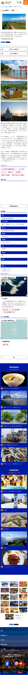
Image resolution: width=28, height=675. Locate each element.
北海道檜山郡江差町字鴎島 (7, 38)
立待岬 (5, 548)
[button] (1, 295)
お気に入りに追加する (10, 49)
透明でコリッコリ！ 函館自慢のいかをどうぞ (13, 464)
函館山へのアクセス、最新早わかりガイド (13, 407)
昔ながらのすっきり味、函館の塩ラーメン (13, 388)
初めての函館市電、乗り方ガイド (11, 445)
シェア (3, 42)
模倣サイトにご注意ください (14, 654)
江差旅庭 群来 (6, 341)
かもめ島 (19, 123)
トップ (1, 6)
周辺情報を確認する (18, 206)
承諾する (20, 672)
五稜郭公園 (6, 529)
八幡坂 (5, 510)
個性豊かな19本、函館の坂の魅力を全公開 (13, 426)
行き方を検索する (10, 53)
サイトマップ (17, 656)
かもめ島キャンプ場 (6, 268)
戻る (8, 357)
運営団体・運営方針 (9, 656)
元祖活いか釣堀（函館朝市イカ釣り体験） (13, 491)
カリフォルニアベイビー (9, 566)
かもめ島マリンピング (6, 270)
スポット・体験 (8, 6)
